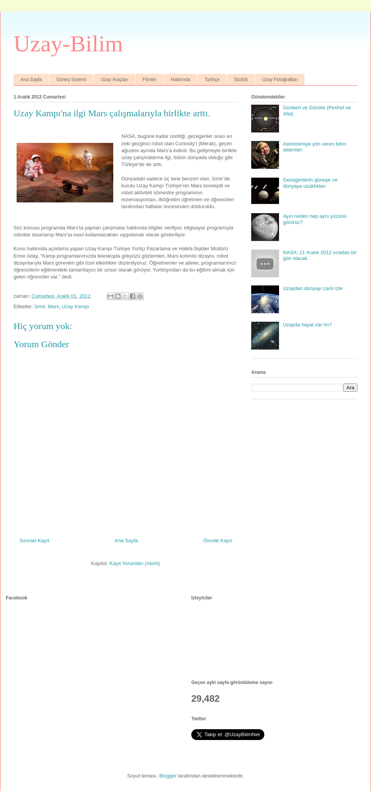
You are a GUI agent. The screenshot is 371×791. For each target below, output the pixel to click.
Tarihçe (212, 79)
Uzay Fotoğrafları (280, 79)
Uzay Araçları (114, 79)
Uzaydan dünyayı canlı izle (313, 288)
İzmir (39, 306)
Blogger (168, 776)
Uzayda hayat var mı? (307, 325)
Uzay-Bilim (68, 43)
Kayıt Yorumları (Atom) (134, 563)
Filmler (150, 79)
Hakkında (181, 79)
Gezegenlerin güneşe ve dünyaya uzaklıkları (310, 183)
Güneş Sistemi (71, 79)
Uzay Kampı (75, 306)
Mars (53, 306)
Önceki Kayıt (217, 540)
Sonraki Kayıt (34, 540)
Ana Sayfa (31, 79)
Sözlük (241, 79)
